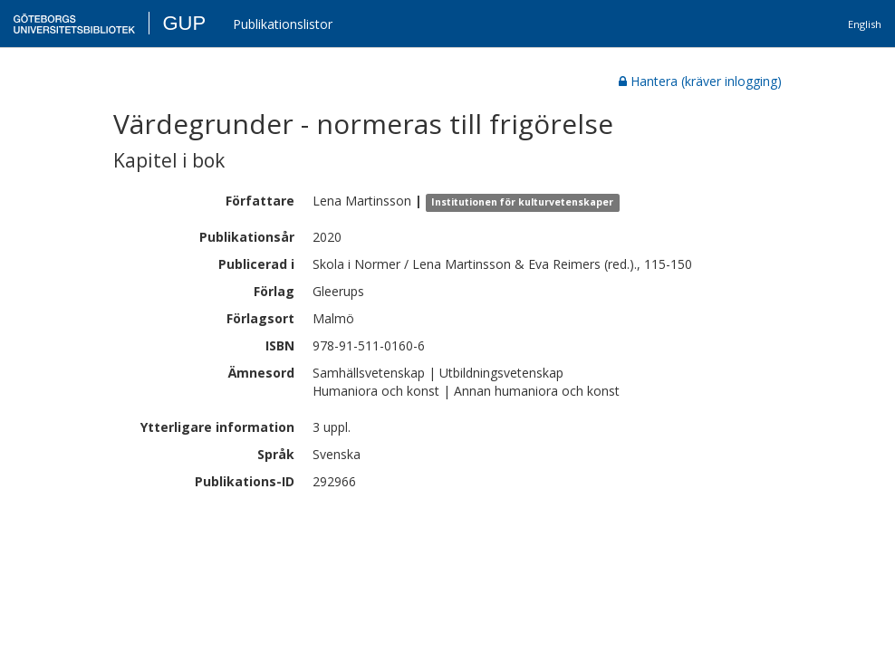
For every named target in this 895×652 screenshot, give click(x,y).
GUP (184, 23)
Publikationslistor (282, 24)
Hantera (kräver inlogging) (700, 81)
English (864, 24)
